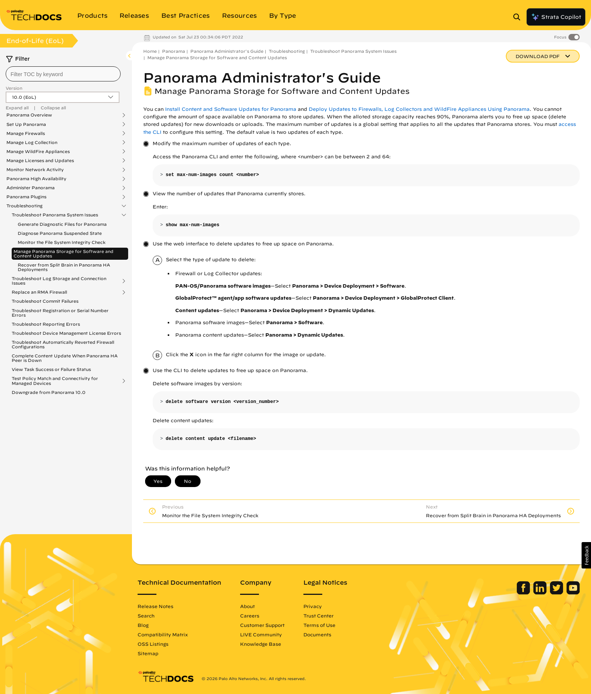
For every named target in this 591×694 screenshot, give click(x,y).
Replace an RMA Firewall (39, 292)
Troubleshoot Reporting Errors (46, 324)
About (247, 606)
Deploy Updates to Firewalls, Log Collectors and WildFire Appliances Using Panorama (419, 109)
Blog (143, 625)
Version (14, 88)
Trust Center (318, 615)
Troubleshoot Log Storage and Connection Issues (59, 280)
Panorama (173, 51)
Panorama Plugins (26, 197)
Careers (249, 615)
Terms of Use (319, 625)
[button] (586, 555)
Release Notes (155, 606)
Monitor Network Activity (35, 169)
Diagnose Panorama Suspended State (60, 233)
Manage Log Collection (31, 142)
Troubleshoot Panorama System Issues (55, 215)
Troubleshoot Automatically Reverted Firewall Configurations (63, 344)
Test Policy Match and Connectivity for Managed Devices (55, 380)
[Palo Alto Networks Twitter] (557, 593)
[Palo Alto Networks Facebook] (524, 593)
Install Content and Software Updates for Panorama (230, 109)
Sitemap (148, 653)
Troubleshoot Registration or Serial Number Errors (60, 312)
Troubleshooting (24, 206)
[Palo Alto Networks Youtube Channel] (573, 593)
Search (146, 615)
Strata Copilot (556, 16)
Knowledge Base (260, 644)
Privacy (312, 606)
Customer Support (262, 625)
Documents (317, 634)
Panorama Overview (29, 115)
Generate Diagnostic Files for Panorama (62, 224)
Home (150, 51)
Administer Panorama (30, 187)
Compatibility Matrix (163, 634)
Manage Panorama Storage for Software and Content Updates (63, 253)
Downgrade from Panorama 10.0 (49, 392)
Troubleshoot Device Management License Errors (66, 333)
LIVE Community (261, 634)
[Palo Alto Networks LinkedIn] (540, 593)
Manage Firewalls (25, 133)
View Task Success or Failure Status (51, 369)
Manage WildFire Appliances (38, 151)
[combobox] (63, 73)
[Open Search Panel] (519, 17)
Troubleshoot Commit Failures (45, 301)
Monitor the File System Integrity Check (62, 242)
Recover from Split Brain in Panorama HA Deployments (64, 267)
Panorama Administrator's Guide (226, 51)
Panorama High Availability (36, 178)
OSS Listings (153, 644)
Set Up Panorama (26, 124)
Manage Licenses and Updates (40, 160)
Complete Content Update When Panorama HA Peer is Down (65, 358)
